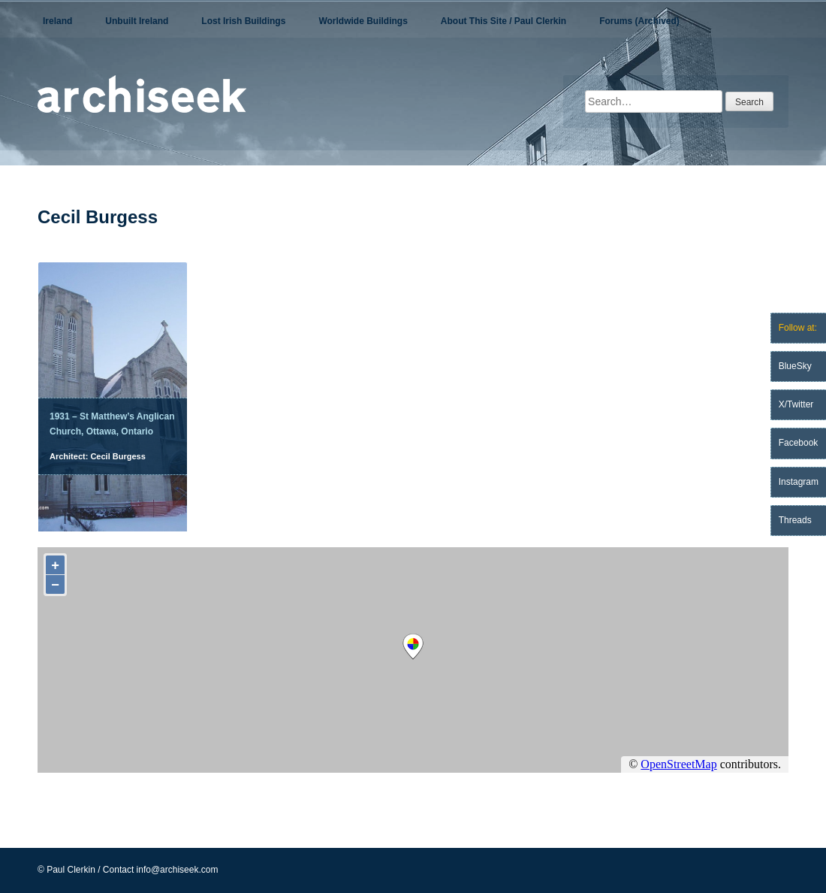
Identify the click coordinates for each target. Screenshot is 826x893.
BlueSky (795, 366)
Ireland (57, 21)
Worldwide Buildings (362, 21)
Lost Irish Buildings (243, 21)
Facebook (798, 442)
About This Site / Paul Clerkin (503, 21)
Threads (795, 520)
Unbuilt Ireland (136, 21)
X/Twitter (796, 404)
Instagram (798, 482)
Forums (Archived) (639, 21)
